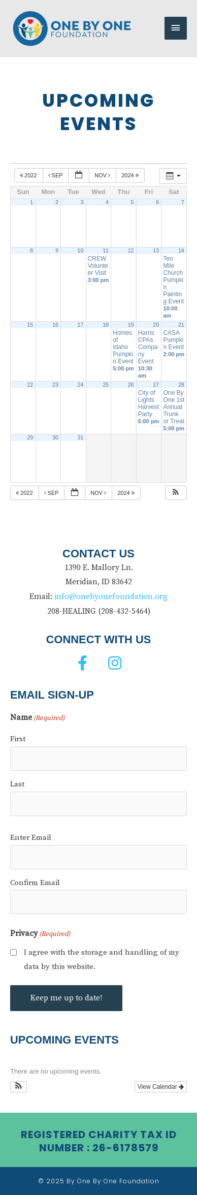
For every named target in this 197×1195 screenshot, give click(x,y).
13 (156, 250)
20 (156, 325)
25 (106, 385)
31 (81, 437)
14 (181, 250)
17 (81, 325)
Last (17, 784)
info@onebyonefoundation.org (111, 597)
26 (131, 385)
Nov (103, 175)
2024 (130, 175)
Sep (56, 175)
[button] (176, 493)
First (17, 739)
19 (131, 325)
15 (30, 325)
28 (181, 385)
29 (30, 437)
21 (181, 325)
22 (30, 385)
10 (81, 250)
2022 (29, 175)
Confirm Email (35, 883)
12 (131, 250)
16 (55, 325)
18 (106, 325)
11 (106, 250)
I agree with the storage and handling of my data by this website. (101, 959)
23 (55, 385)
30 (55, 437)
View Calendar (161, 1086)
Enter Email (30, 837)
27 (156, 385)
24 (81, 385)
